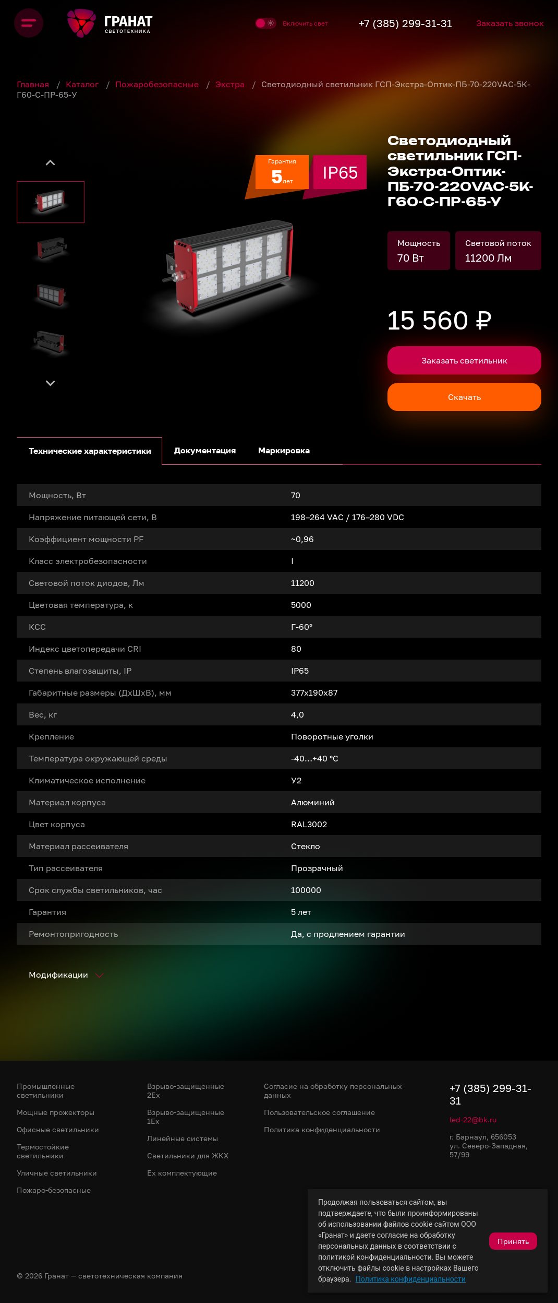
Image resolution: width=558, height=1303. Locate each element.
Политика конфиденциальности (411, 1279)
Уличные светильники (57, 1172)
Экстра (231, 84)
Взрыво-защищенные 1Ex (185, 1116)
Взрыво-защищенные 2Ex (185, 1090)
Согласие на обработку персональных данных (333, 1090)
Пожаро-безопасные (54, 1189)
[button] (50, 202)
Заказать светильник (464, 360)
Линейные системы (182, 1138)
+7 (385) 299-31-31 (393, 23)
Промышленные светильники (46, 1090)
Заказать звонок (507, 23)
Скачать (464, 397)
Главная (34, 84)
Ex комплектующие (182, 1172)
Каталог (83, 84)
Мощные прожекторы (55, 1112)
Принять (513, 1241)
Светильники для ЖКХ (187, 1155)
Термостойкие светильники (43, 1151)
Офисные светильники (58, 1129)
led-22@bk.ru (473, 1119)
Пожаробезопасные (158, 84)
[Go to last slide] (50, 163)
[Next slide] (50, 382)
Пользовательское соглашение (319, 1112)
